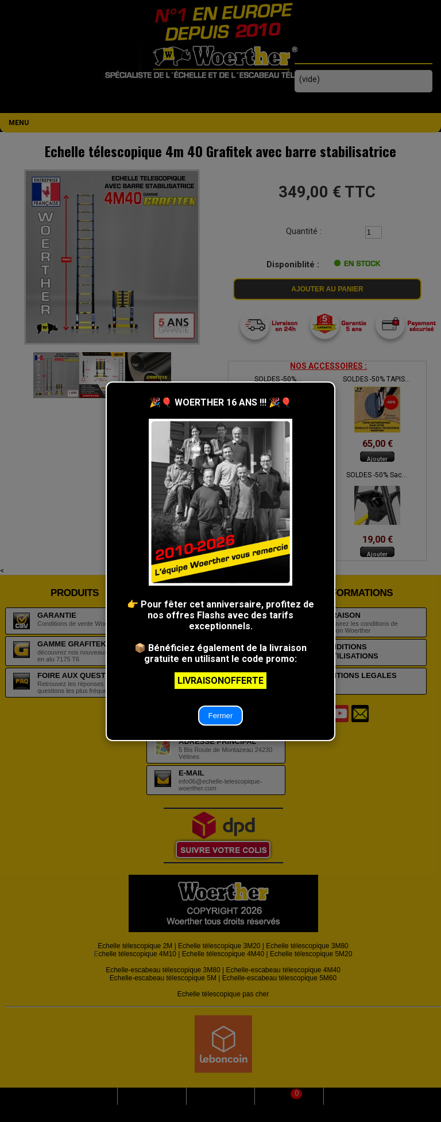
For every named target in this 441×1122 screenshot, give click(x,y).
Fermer (220, 715)
